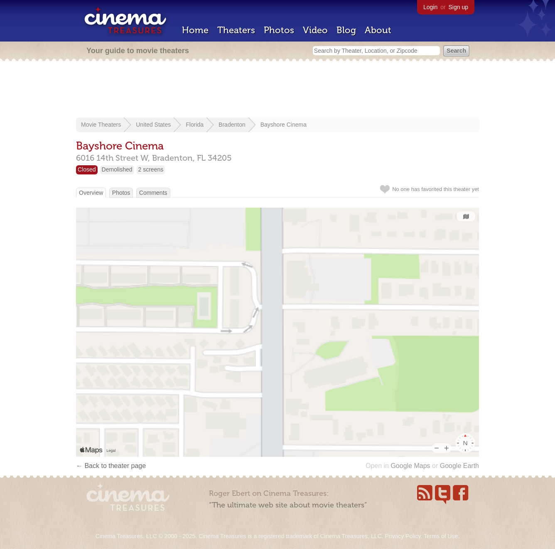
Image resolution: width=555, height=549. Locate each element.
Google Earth (459, 465)
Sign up (458, 7)
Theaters (236, 30)
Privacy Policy (402, 536)
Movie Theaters (101, 124)
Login (430, 7)
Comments (153, 192)
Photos (279, 30)
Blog (346, 30)
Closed (87, 169)
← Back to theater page (111, 465)
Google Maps (410, 465)
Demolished (117, 169)
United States (153, 124)
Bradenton (232, 124)
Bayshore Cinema (283, 124)
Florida (195, 124)
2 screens (151, 169)
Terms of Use (441, 536)
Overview (91, 192)
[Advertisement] (277, 90)
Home (195, 30)
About (378, 30)
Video (315, 30)
